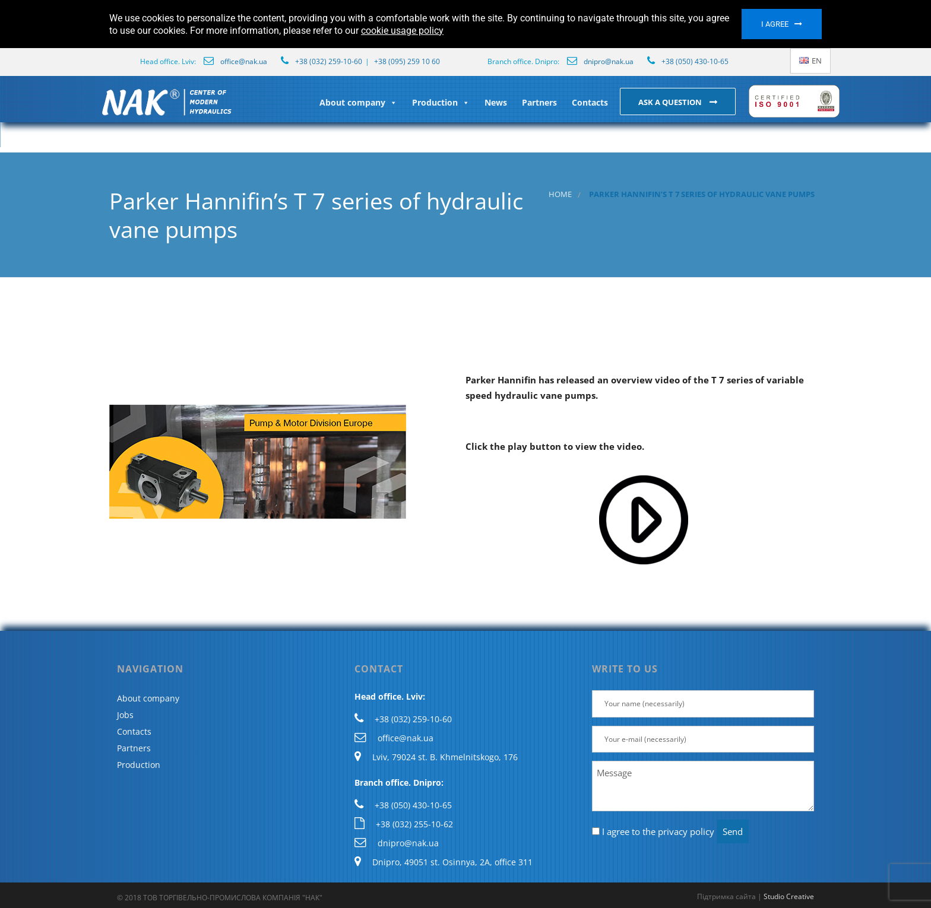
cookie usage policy (402, 30)
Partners (539, 102)
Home (560, 194)
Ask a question (671, 102)
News (495, 102)
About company (358, 102)
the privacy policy (678, 831)
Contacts (590, 102)
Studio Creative (789, 896)
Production (441, 102)
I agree (774, 24)
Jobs (125, 714)
